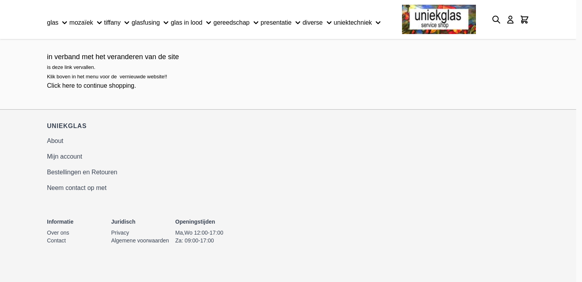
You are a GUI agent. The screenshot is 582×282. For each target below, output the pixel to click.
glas (58, 22)
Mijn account (64, 156)
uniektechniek (358, 22)
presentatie (282, 22)
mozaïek (86, 22)
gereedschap (237, 22)
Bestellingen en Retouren (82, 172)
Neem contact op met (76, 187)
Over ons (58, 233)
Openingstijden (195, 222)
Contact (56, 240)
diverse (318, 22)
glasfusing (151, 22)
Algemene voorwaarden (140, 240)
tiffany (118, 22)
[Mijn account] (510, 19)
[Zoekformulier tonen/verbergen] (496, 19)
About (55, 140)
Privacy (120, 233)
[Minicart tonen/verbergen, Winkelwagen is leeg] (524, 19)
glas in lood (192, 22)
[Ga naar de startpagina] (439, 19)
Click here (61, 85)
